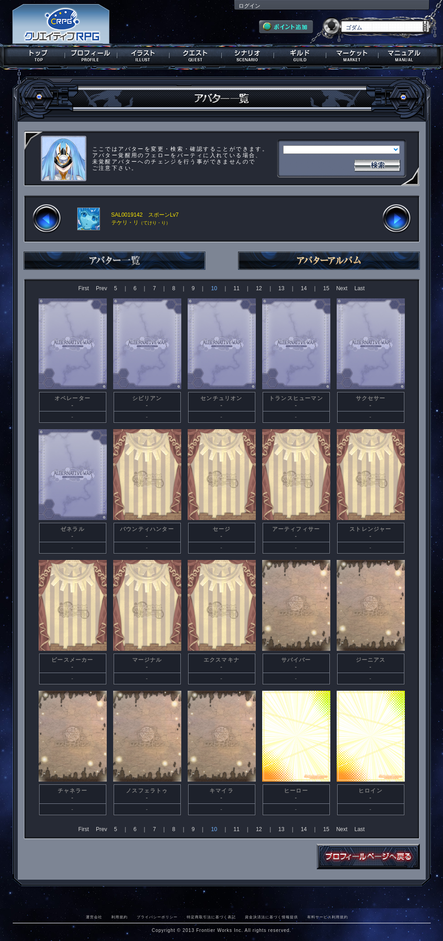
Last (359, 288)
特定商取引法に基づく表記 (211, 917)
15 (326, 288)
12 (259, 288)
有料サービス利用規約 (327, 917)
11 (236, 288)
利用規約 (119, 917)
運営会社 (94, 917)
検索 (377, 164)
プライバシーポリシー (157, 917)
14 (304, 288)
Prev (101, 288)
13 (281, 288)
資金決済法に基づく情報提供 (271, 917)
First (83, 288)
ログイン (249, 6)
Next (342, 288)
